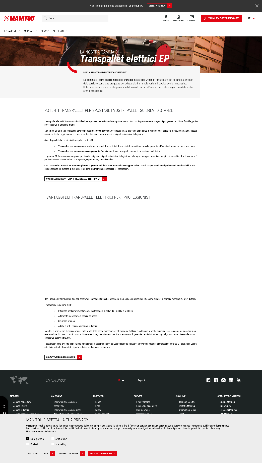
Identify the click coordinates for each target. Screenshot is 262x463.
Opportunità (225, 406)
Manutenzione (143, 410)
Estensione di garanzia (146, 406)
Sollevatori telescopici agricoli (67, 410)
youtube (237, 380)
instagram (222, 380)
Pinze (97, 406)
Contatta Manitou (187, 406)
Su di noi (180, 396)
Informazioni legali (187, 410)
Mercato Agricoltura (22, 402)
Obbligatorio (37, 439)
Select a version (160, 6)
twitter (214, 380)
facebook (207, 380)
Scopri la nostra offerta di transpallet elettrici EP (76, 179)
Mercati (14, 396)
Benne (98, 402)
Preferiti (34, 444)
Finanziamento (143, 402)
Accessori (98, 396)
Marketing (60, 444)
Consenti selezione (72, 453)
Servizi (138, 396)
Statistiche (61, 439)
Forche (98, 410)
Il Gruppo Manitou (187, 402)
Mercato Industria (21, 410)
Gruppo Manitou (227, 402)
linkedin (229, 380)
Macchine (56, 396)
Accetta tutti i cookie (103, 453)
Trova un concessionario (221, 18)
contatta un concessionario (64, 357)
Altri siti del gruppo (229, 396)
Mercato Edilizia (20, 406)
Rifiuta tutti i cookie (41, 453)
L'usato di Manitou (228, 410)
